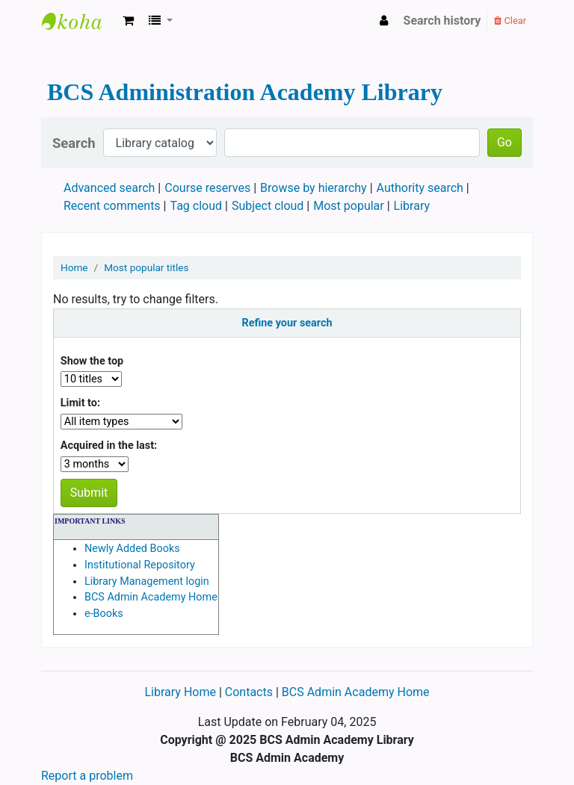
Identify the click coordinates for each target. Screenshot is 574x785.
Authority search (420, 188)
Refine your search (287, 323)
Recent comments (112, 206)
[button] (128, 21)
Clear (510, 20)
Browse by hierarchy (313, 188)
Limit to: (80, 403)
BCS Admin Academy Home (150, 597)
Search (74, 143)
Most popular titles (146, 267)
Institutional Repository (139, 565)
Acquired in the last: (109, 445)
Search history (442, 20)
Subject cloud (267, 206)
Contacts (249, 692)
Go (504, 142)
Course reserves (207, 188)
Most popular (348, 206)
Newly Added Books (132, 548)
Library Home (181, 692)
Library (412, 206)
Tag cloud (196, 206)
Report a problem (87, 776)
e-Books (103, 613)
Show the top (92, 361)
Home (74, 267)
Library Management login (146, 581)
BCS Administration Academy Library (79, 21)
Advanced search (109, 188)
